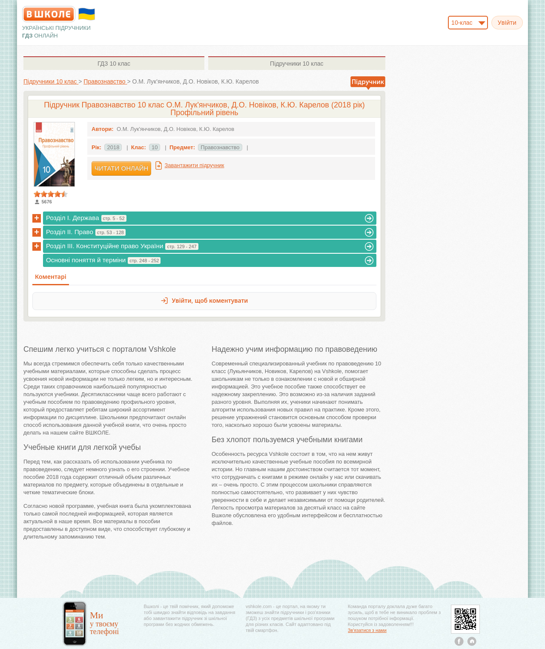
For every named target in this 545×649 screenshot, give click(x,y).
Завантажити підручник (194, 165)
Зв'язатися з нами (367, 630)
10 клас (114, 63)
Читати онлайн (121, 168)
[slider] (51, 194)
